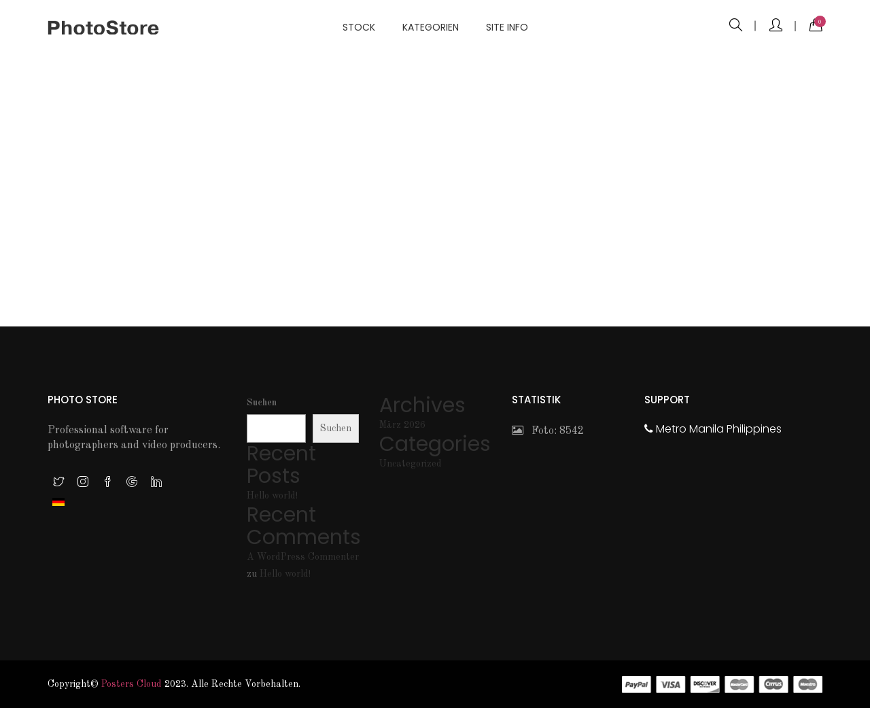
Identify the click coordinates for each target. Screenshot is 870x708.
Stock (359, 27)
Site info (507, 27)
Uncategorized (410, 464)
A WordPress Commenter (303, 557)
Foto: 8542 (548, 431)
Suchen (262, 402)
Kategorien (430, 27)
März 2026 (402, 425)
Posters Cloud (131, 684)
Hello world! (272, 496)
